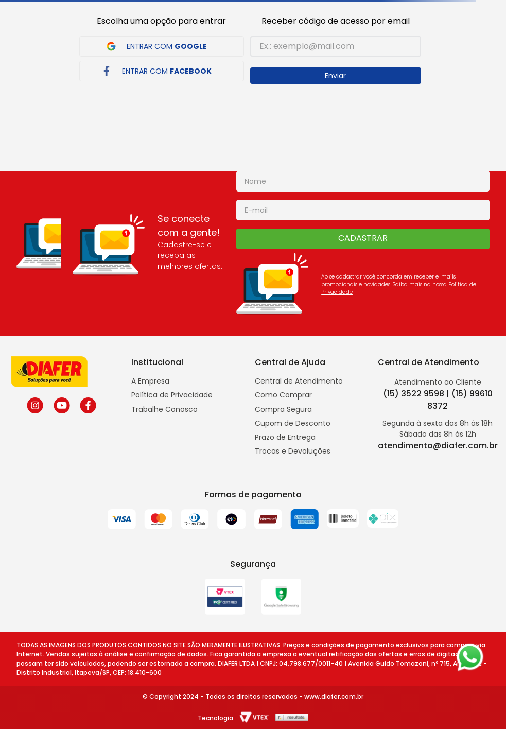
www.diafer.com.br (333, 696)
